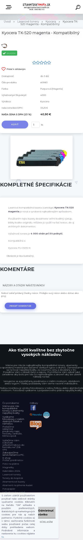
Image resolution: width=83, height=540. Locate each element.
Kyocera (51, 21)
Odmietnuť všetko (45, 512)
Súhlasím (46, 522)
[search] (78, 8)
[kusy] (35, 125)
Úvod (7, 21)
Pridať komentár (20, 306)
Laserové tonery (28, 21)
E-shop (9, 7)
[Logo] (37, 7)
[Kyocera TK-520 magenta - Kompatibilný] (41, 136)
